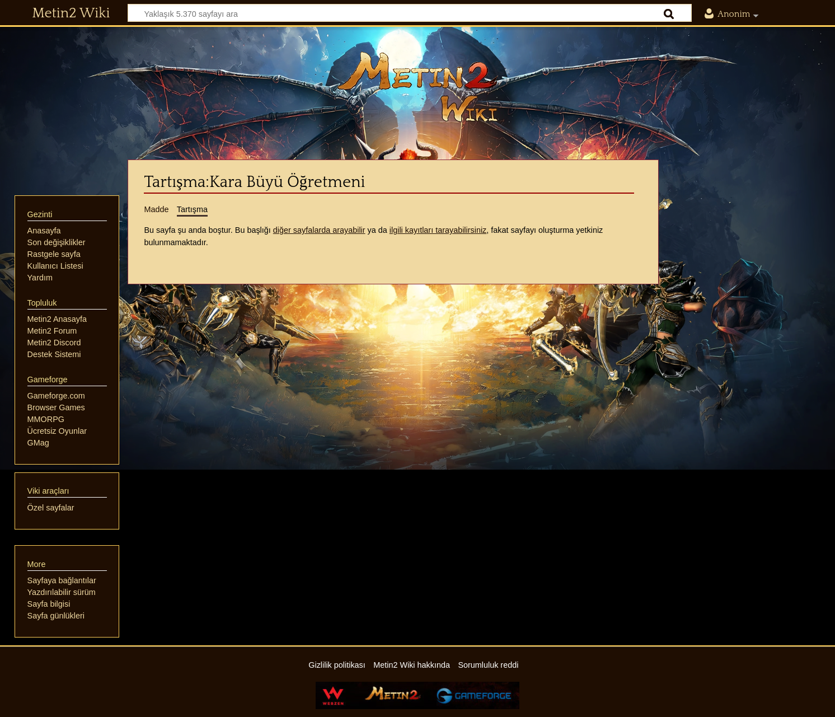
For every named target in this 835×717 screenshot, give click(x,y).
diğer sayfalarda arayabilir (319, 230)
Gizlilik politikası (336, 664)
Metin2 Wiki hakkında (411, 664)
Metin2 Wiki (71, 13)
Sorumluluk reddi (488, 664)
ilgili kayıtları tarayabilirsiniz (438, 230)
